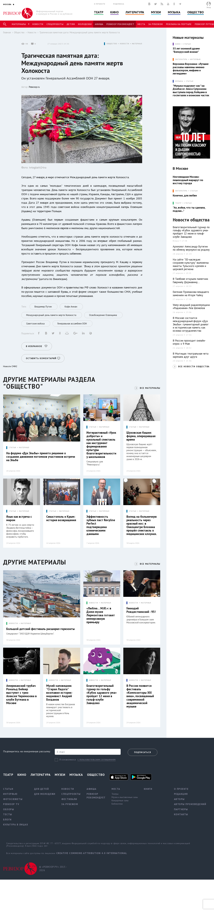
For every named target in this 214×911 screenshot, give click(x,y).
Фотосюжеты (12, 799)
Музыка (174, 12)
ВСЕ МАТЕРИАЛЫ (150, 388)
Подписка (118, 4)
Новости (37, 24)
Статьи (187, 44)
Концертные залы (120, 800)
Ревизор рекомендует (120, 24)
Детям (71, 24)
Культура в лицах (15, 824)
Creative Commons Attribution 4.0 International (91, 853)
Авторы (179, 799)
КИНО (178, 44)
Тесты (7, 814)
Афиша (99, 24)
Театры (115, 793)
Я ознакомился (67, 759)
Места (141, 24)
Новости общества (191, 220)
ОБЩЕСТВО (112, 44)
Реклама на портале (179, 24)
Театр (98, 12)
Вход (209, 7)
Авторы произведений (190, 804)
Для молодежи (44, 793)
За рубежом (155, 24)
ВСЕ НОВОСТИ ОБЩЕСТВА (193, 366)
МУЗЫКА (179, 81)
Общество (195, 12)
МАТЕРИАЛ (137, 44)
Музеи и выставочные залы (125, 797)
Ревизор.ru (34, 86)
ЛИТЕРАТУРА (181, 59)
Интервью (195, 59)
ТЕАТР (178, 203)
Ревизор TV (11, 804)
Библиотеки (117, 803)
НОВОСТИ (124, 44)
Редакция (181, 793)
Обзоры (8, 809)
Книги (148, 788)
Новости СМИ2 (10, 366)
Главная (7, 32)
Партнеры (181, 809)
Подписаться (142, 752)
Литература (135, 12)
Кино (114, 12)
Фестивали (69, 799)
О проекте (99, 4)
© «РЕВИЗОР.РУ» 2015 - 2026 (53, 868)
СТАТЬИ (12, 448)
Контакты (181, 814)
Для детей (41, 788)
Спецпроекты (54, 24)
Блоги (7, 819)
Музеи (156, 12)
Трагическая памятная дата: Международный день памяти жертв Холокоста (79, 32)
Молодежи (85, 24)
